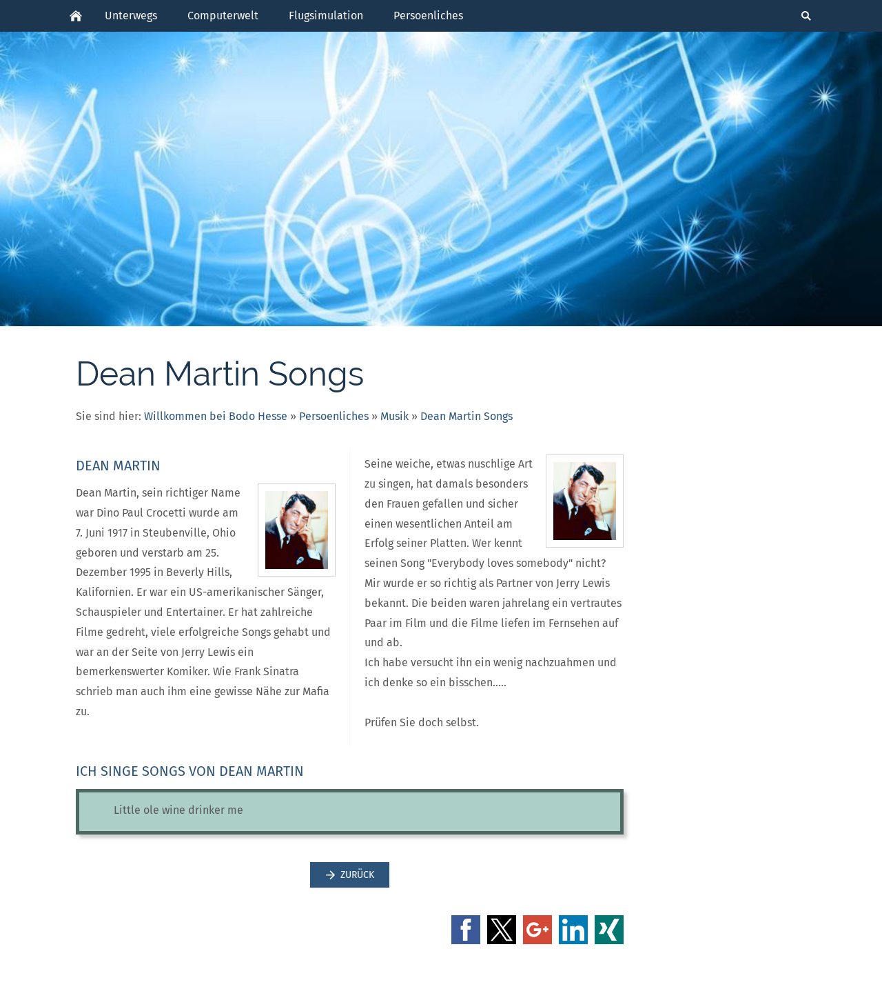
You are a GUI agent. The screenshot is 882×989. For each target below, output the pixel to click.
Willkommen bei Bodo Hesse (215, 416)
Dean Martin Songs (466, 416)
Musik (394, 416)
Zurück (349, 875)
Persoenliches (334, 416)
